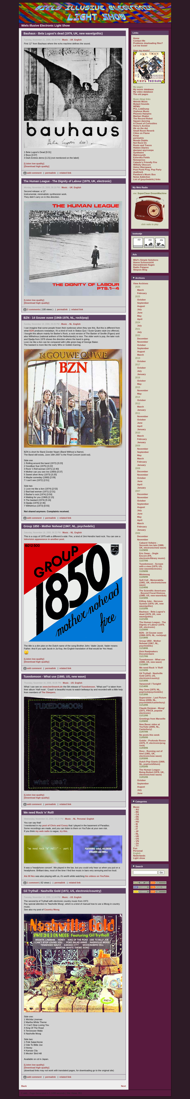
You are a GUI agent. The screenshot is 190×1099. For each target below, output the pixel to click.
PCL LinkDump (141, 109)
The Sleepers (48, 692)
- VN (136, 841)
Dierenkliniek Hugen (144, 265)
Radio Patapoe (141, 267)
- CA (136, 814)
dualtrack (138, 172)
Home (136, 38)
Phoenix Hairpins (142, 113)
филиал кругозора (143, 150)
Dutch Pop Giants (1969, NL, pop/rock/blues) (152, 762)
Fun (135, 848)
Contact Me (139, 41)
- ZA (136, 843)
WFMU (136, 106)
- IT (136, 829)
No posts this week (149, 735)
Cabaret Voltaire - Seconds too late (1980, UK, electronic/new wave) (152, 545)
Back (24, 1086)
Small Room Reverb (143, 130)
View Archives (140, 283)
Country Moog (51, 909)
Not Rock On (140, 143)
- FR (136, 819)
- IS (136, 826)
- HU (136, 821)
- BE (136, 812)
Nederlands (139, 855)
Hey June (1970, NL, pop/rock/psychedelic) (151, 690)
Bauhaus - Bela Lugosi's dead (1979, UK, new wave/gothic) (152, 614)
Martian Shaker (141, 116)
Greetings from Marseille (152, 718)
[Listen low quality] (34, 163)
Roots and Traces (142, 145)
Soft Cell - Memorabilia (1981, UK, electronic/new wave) (152, 582)
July (139, 309)
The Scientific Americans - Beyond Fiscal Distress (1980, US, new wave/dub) (152, 593)
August (141, 306)
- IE (136, 824)
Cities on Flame (141, 133)
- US (72, 683)
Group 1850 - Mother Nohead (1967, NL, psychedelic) (150, 643)
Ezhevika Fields (141, 157)
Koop (136, 135)
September (143, 303)
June (139, 312)
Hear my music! (141, 50)
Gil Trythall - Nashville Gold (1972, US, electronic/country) (151, 675)
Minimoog (144, 574)
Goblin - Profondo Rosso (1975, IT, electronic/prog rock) (152, 743)
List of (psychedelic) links (146, 179)
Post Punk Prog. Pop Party (147, 169)
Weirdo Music (140, 101)
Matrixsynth (139, 155)
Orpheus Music (141, 111)
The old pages (140, 94)
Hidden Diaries (141, 147)
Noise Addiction (141, 177)
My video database (143, 92)
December (142, 338)
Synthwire (138, 152)
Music (65, 40)
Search (138, 866)
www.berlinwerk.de (53, 686)
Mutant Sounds (141, 104)
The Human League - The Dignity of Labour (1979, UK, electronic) (152, 624)
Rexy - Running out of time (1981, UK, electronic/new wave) (150, 753)
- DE (136, 817)
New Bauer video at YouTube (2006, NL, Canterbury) (149, 726)
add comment (33, 173)
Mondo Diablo (140, 140)
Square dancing (141, 121)
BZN (31, 330)
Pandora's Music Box (144, 174)
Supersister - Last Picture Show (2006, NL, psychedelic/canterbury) (152, 700)
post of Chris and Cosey (55, 825)
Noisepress (139, 160)
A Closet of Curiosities (145, 123)
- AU (136, 809)
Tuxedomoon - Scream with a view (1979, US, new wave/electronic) (151, 566)
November (142, 342)
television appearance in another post (44, 539)
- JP (136, 831)
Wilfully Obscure (142, 165)
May (139, 316)
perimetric (138, 138)
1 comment (31, 882)
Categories (140, 801)
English (78, 40)
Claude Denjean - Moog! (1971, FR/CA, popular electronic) (152, 710)
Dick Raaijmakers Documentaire (148, 652)
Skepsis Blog (140, 269)
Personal (81, 819)
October (141, 299)
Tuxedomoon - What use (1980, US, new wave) (152, 660)
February (142, 293)
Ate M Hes (29, 876)
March (140, 290)
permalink (50, 173)
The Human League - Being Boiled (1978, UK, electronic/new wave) (151, 772)
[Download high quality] (36, 166)
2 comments (32, 309)
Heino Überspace (142, 167)
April (139, 319)
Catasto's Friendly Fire (145, 162)
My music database (143, 89)
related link (65, 173)
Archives (139, 278)
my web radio (42, 831)
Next (123, 1086)
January (141, 374)
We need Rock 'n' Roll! (151, 667)
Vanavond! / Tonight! (150, 684)
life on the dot (140, 128)
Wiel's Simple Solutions (145, 260)
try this (63, 831)
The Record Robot (142, 118)
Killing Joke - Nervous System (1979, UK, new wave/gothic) (151, 603)
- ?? (136, 846)
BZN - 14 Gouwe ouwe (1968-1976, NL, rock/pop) (152, 634)
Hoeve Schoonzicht (143, 262)
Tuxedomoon (88, 686)
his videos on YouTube (97, 876)
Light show (139, 858)
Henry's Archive (141, 126)
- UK (71, 40)
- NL (70, 324)
